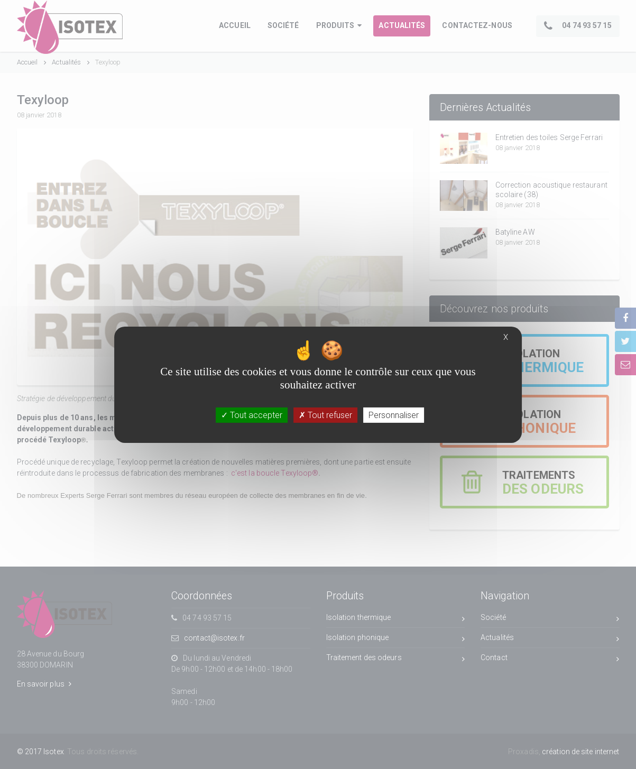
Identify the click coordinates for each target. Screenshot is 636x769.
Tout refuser (325, 415)
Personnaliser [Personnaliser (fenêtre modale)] (393, 415)
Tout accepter (251, 415)
